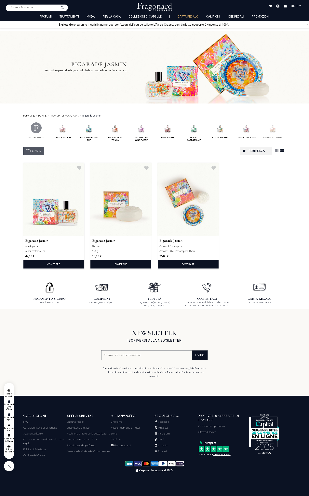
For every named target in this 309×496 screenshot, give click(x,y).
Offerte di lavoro (207, 432)
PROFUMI (46, 16)
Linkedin (162, 446)
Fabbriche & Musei (9, 440)
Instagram (163, 434)
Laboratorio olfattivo (78, 427)
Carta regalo (188, 16)
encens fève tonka (115, 132)
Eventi (114, 433)
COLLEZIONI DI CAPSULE (145, 16)
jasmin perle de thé (88, 132)
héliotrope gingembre (141, 132)
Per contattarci (122, 446)
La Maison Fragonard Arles (82, 439)
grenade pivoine (246, 130)
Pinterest (162, 428)
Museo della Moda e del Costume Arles (88, 451)
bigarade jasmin (272, 130)
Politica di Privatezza (34, 449)
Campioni (213, 16)
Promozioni (260, 16)
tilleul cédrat (62, 130)
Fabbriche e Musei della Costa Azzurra (88, 433)
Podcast (162, 451)
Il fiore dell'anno (9, 450)
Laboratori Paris (9, 418)
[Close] (307, 24)
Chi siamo (116, 421)
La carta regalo (75, 421)
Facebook (163, 422)
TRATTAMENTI (69, 16)
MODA (91, 16)
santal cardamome (194, 132)
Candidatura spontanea (211, 426)
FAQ (25, 421)
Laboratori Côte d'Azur (9, 406)
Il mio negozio (9, 395)
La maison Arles (9, 429)
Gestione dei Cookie (34, 455)
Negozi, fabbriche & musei (125, 427)
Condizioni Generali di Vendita (40, 427)
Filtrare (33, 150)
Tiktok (161, 440)
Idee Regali (236, 16)
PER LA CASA (112, 16)
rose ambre (167, 130)
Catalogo (116, 439)
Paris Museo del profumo (81, 445)
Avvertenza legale (33, 433)
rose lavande (220, 130)
